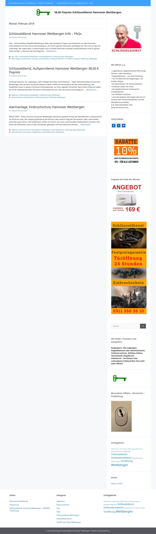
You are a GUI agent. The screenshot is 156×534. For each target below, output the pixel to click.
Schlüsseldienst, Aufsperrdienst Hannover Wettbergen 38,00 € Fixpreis (54, 70)
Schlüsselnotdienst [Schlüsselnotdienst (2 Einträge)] (121, 457)
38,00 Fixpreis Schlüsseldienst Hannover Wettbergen (87, 12)
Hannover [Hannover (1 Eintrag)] (113, 451)
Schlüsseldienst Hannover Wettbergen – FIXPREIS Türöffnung (31, 3)
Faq (12, 57)
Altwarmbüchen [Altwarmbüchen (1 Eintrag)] (115, 449)
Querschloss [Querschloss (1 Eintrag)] (120, 451)
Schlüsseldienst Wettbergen (28, 57)
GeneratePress (104, 531)
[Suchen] (143, 326)
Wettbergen (93, 59)
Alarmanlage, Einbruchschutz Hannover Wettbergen (46, 107)
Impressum (14, 505)
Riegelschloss (37, 132)
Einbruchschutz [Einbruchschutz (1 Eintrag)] (124, 449)
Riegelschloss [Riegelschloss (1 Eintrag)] (126, 451)
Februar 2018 (116, 483)
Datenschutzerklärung (19, 501)
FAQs (13, 59)
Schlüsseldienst (44, 59)
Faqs (16, 57)
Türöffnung (84, 59)
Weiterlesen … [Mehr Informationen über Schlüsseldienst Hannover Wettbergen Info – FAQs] (52, 51)
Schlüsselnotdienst (57, 59)
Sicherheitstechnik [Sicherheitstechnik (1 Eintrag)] (136, 458)
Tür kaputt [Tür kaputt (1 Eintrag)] (117, 461)
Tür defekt (68, 59)
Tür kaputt (76, 59)
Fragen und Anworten (23, 59)
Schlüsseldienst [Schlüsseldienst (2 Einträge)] (119, 454)
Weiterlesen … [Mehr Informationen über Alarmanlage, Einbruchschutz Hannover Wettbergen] (86, 124)
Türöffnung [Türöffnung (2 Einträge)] (127, 460)
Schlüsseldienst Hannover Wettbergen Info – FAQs (75, 3)
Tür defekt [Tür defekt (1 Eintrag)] (136, 508)
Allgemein (14, 95)
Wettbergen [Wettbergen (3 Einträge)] (119, 465)
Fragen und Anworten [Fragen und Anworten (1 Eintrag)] (136, 449)
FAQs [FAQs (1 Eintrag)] (129, 449)
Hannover (35, 59)
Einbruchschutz (24, 130)
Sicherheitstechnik (45, 57)
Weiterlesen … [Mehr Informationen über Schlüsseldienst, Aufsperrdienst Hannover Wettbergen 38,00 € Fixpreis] (92, 90)
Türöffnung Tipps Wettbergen (62, 57)
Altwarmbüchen (17, 97)
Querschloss (27, 132)
